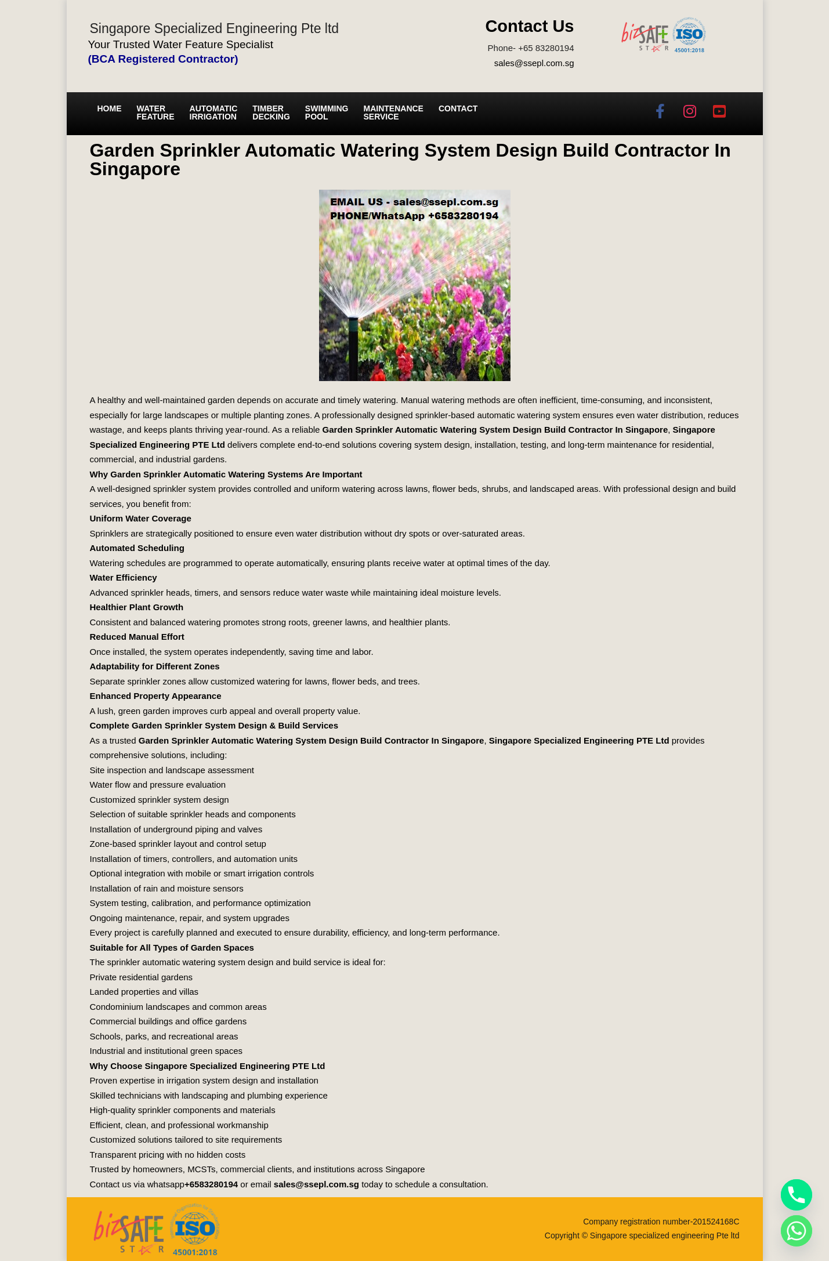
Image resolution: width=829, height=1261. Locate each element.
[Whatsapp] (796, 1230)
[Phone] (796, 1195)
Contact (458, 108)
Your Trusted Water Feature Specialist (181, 44)
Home (109, 108)
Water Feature (156, 112)
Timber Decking (271, 112)
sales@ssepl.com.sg (534, 63)
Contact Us (529, 26)
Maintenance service (393, 112)
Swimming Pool (327, 112)
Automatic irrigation (214, 112)
